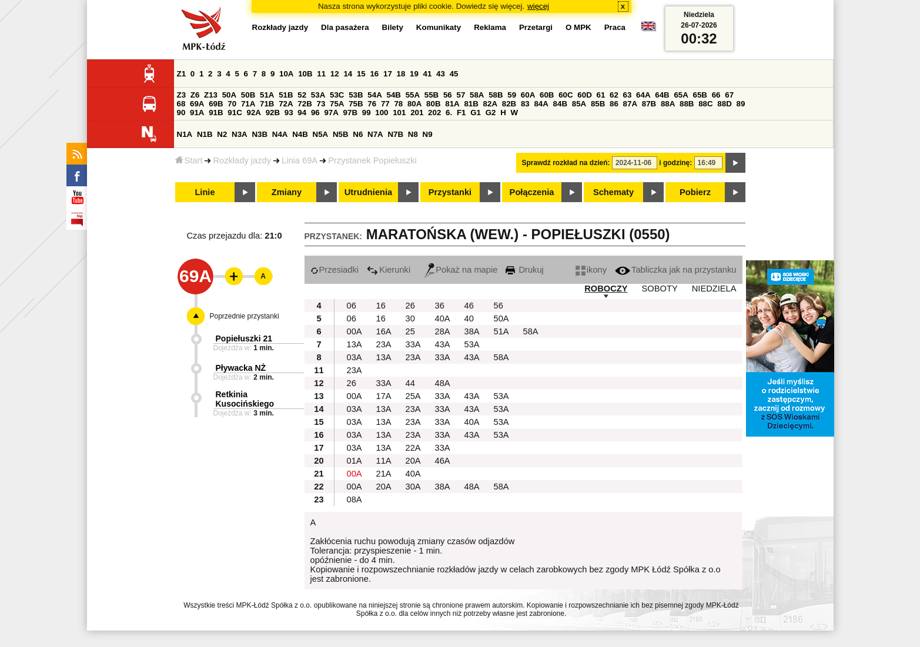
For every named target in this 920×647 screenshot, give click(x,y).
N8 (413, 134)
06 (351, 305)
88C (705, 103)
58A (477, 94)
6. (449, 112)
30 (410, 318)
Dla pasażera (345, 27)
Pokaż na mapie (460, 269)
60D (584, 94)
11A (384, 460)
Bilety (392, 27)
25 (410, 331)
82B (509, 103)
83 (525, 103)
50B (248, 94)
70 (232, 103)
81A (452, 103)
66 (716, 94)
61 (600, 94)
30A (413, 486)
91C (235, 112)
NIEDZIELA (714, 288)
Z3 (181, 94)
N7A (375, 134)
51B (286, 94)
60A (528, 94)
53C (337, 94)
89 (741, 103)
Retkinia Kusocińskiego (245, 399)
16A (384, 331)
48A (442, 383)
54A (374, 94)
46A (442, 460)
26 (410, 305)
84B (560, 103)
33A (413, 344)
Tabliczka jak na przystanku (675, 269)
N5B (341, 134)
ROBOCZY (605, 288)
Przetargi (536, 27)
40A (442, 318)
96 (315, 112)
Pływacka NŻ (241, 368)
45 (454, 73)
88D (724, 103)
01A (354, 460)
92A (254, 112)
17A (384, 396)
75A (337, 103)
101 (399, 112)
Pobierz (695, 192)
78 (398, 103)
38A (472, 331)
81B (471, 103)
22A (413, 447)
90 (181, 112)
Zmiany (287, 192)
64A (643, 94)
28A (442, 331)
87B (649, 103)
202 (434, 112)
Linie (205, 192)
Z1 (181, 73)
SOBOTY (660, 288)
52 (301, 94)
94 (301, 112)
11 (321, 73)
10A (286, 73)
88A (668, 103)
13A (354, 344)
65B (700, 94)
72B (304, 103)
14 (347, 73)
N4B (300, 134)
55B (431, 94)
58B (496, 94)
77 (385, 103)
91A (197, 112)
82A (490, 103)
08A (354, 499)
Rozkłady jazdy (242, 160)
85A (579, 103)
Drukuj (524, 269)
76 (371, 103)
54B (393, 94)
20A (413, 460)
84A (541, 103)
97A (331, 112)
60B (547, 94)
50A (229, 94)
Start (189, 160)
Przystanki (450, 192)
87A (630, 103)
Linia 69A (299, 160)
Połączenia (532, 192)
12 (334, 73)
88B (687, 103)
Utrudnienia (368, 192)
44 (410, 383)
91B (216, 112)
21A (384, 473)
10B (305, 73)
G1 (475, 112)
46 (469, 305)
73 (321, 103)
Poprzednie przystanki (244, 316)
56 (447, 94)
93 (289, 112)
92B (273, 112)
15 (361, 73)
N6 (358, 134)
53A (318, 94)
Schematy (613, 192)
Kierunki (388, 269)
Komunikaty (438, 27)
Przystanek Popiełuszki (372, 160)
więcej (538, 6)
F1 (461, 112)
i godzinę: (675, 163)
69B (216, 103)
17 (387, 73)
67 (729, 94)
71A (248, 103)
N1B (205, 134)
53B (356, 94)
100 (381, 112)
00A (354, 331)
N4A (280, 134)
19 (414, 73)
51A (267, 94)
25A (413, 396)
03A (354, 357)
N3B (259, 134)
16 (374, 73)
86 (614, 103)
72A (286, 103)
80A (414, 103)
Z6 (195, 94)
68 (181, 103)
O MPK (578, 27)
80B (433, 103)
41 (427, 73)
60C (565, 94)
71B (267, 103)
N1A (185, 134)
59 (511, 94)
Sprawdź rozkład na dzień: (566, 163)
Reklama (490, 27)
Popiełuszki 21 (244, 338)
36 (439, 305)
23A (384, 344)
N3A (239, 134)
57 (460, 94)
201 (416, 112)
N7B (395, 134)
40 (469, 318)
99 (366, 112)
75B (356, 103)
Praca (614, 27)
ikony (591, 269)
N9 (428, 134)
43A (442, 344)
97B (350, 112)
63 (627, 94)
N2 (222, 134)
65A (681, 94)
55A (413, 94)
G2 (491, 112)
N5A (321, 134)
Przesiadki (334, 269)
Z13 (211, 94)
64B (662, 94)
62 (614, 94)
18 (401, 73)
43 (440, 73)
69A (197, 103)
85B (598, 103)
